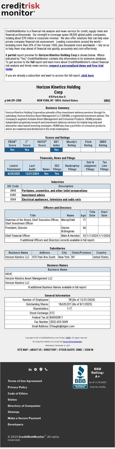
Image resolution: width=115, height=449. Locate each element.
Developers (15, 424)
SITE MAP (22, 349)
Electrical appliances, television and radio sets (51, 199)
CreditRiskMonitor (31, 436)
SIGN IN (89, 349)
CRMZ (68, 338)
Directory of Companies (24, 406)
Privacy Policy (17, 387)
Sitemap (13, 412)
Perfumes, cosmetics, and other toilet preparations (54, 190)
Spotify (36, 369)
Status (12, 399)
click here (87, 75)
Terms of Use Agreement (72, 342)
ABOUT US (36, 349)
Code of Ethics (18, 393)
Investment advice (33, 195)
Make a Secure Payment (24, 418)
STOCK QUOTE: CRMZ (70, 349)
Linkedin (30, 369)
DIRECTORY (50, 349)
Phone (46, 369)
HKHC (107, 100)
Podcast (41, 369)
